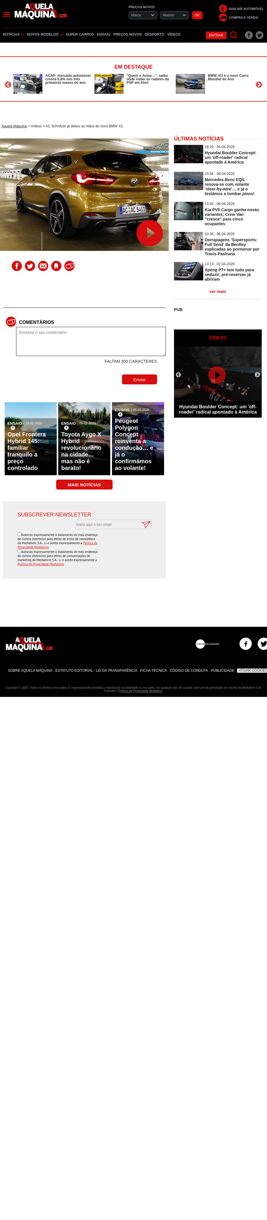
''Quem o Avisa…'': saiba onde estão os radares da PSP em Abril (148, 79)
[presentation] (106, 543)
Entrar (216, 35)
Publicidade (222, 671)
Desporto (154, 34)
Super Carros (80, 34)
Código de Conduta (189, 671)
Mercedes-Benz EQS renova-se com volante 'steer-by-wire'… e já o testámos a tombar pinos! (229, 186)
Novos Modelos (45, 34)
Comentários (36, 322)
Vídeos (173, 34)
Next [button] (259, 84)
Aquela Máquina (14, 126)
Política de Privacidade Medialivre (41, 564)
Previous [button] (8, 84)
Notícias (13, 34)
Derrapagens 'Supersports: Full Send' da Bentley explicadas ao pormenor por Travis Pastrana (232, 246)
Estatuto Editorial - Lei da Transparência (96, 671)
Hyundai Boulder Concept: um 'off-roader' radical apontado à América (230, 157)
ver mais (218, 291)
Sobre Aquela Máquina (30, 671)
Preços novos (127, 34)
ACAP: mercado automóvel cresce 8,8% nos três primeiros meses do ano (68, 79)
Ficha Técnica (153, 671)
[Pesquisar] (234, 35)
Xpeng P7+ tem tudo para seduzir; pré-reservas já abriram (229, 275)
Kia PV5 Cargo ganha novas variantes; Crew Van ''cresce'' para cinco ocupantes (232, 216)
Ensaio (103, 34)
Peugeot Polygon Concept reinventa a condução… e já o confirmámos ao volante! (134, 444)
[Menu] (6, 14)
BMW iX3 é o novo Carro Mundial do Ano (228, 77)
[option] (52, 84)
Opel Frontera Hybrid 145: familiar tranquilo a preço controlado (27, 451)
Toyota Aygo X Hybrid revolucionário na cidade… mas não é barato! (81, 451)
